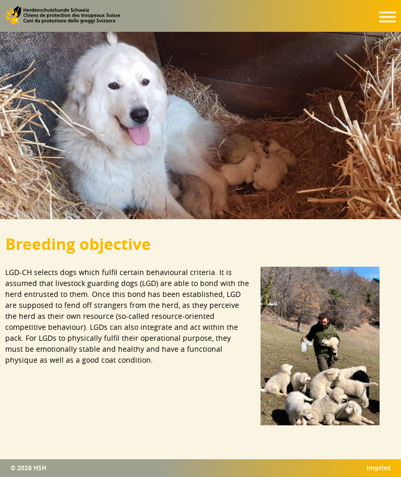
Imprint (379, 468)
